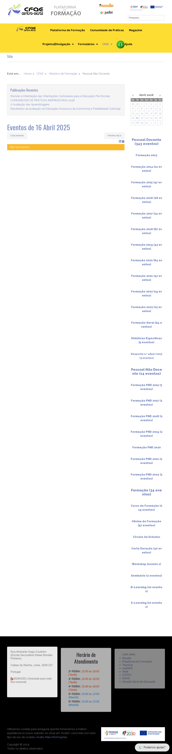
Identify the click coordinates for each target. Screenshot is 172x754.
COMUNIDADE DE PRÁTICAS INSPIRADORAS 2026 (42, 100)
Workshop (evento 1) (146, 566)
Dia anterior (17, 135)
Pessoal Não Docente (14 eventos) (146, 374)
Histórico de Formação (63, 73)
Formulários (86, 44)
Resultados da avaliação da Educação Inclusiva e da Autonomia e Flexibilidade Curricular (65, 108)
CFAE (105, 44)
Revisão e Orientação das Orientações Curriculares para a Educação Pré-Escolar (60, 96)
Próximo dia (114, 135)
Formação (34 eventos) (146, 495)
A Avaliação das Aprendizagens (30, 104)
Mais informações (56, 737)
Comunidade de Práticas (107, 30)
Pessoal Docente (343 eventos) (146, 144)
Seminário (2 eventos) (146, 578)
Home (27, 73)
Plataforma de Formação (67, 30)
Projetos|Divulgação (56, 44)
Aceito (40, 737)
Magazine (135, 30)
